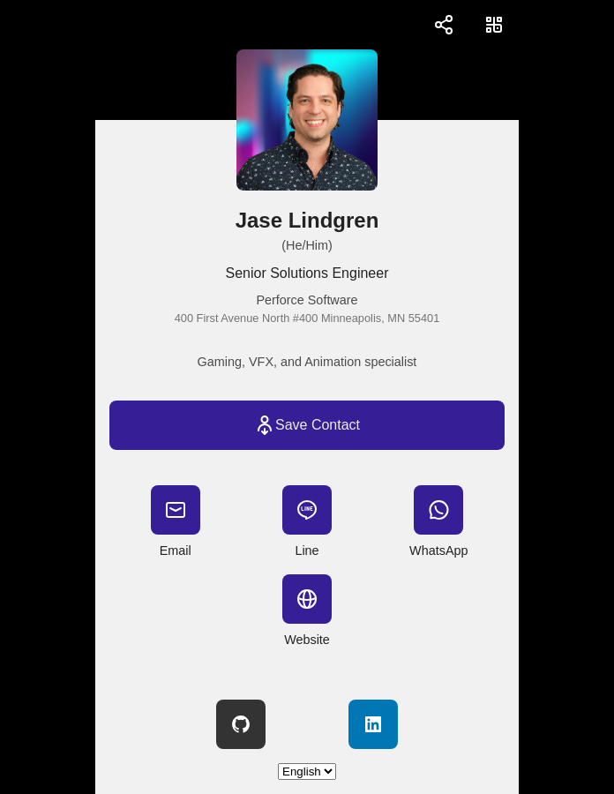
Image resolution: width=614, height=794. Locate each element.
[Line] (307, 510)
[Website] (307, 599)
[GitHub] (241, 724)
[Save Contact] (307, 425)
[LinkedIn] (373, 724)
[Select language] (307, 771)
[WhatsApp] (438, 510)
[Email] (175, 510)
